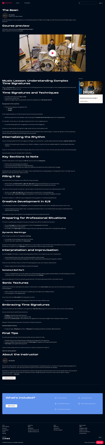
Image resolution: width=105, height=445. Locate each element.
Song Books (5, 430)
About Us (56, 426)
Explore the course (9, 378)
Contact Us (56, 428)
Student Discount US (33, 431)
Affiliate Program (58, 430)
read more (16, 374)
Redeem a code (83, 430)
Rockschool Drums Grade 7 (88, 98)
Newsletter (30, 428)
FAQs (80, 426)
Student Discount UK (33, 430)
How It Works (5, 426)
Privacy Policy (82, 433)
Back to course (11, 405)
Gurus (3, 431)
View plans (27, 3)
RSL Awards (12, 14)
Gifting (4, 433)
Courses (4, 428)
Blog (29, 426)
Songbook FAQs (83, 428)
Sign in (101, 3)
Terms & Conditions (84, 431)
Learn (17, 2)
